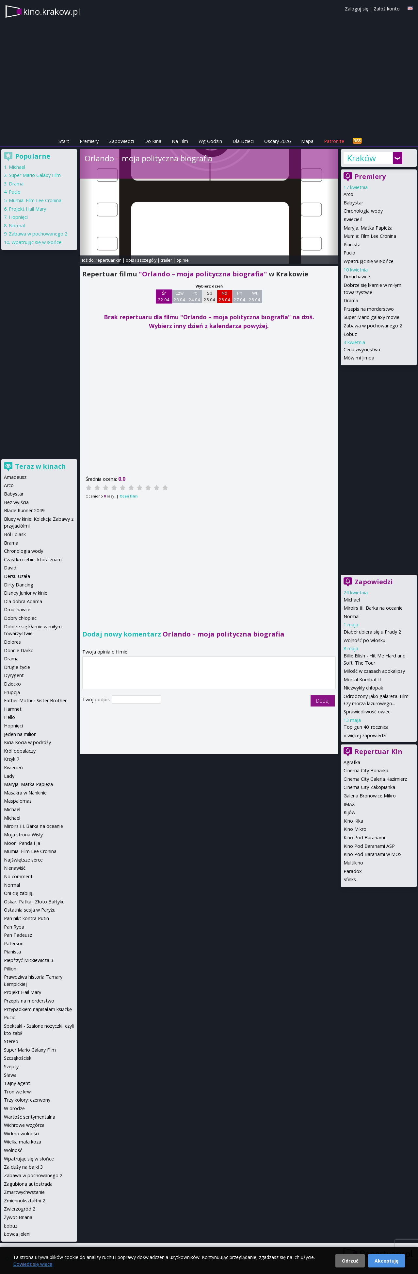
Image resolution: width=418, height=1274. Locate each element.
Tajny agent (17, 1083)
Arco (348, 194)
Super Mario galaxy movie (371, 317)
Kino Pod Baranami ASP (369, 846)
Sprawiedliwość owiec (367, 711)
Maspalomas (18, 801)
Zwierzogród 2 (19, 1209)
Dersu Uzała (17, 576)
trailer (166, 260)
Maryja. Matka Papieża (368, 228)
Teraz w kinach (40, 466)
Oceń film (128, 496)
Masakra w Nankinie (25, 793)
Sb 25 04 (209, 296)
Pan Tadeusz (18, 935)
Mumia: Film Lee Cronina (370, 236)
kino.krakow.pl (51, 11)
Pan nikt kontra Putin (26, 918)
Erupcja (12, 692)
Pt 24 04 (194, 296)
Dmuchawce (357, 276)
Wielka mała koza (22, 1142)
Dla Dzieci (243, 141)
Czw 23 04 (179, 296)
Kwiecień (353, 219)
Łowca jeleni (17, 1234)
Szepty (11, 1066)
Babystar (353, 203)
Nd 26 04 (224, 296)
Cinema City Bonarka (366, 770)
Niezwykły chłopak (363, 688)
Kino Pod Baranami (364, 837)
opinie (182, 260)
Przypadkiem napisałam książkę (38, 1009)
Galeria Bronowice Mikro (370, 796)
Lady (9, 776)
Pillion (10, 969)
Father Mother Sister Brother (35, 700)
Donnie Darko (19, 650)
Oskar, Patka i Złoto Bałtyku (34, 902)
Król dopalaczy (20, 751)
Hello (9, 717)
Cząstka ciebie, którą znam (33, 559)
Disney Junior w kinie (25, 593)
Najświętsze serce (23, 860)
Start (63, 141)
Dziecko (12, 684)
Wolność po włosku (364, 640)
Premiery (89, 141)
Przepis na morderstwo (369, 309)
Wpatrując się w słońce (369, 261)
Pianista (352, 244)
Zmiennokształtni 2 (24, 1200)
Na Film (180, 141)
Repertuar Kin (378, 751)
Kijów (349, 812)
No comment (18, 876)
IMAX (349, 804)
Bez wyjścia (16, 502)
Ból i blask (15, 534)
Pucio (349, 253)
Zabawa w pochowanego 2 (373, 326)
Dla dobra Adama (23, 601)
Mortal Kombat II (362, 679)
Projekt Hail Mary (27, 209)
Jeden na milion (20, 734)
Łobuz (350, 334)
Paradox (353, 871)
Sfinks (350, 879)
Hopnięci (18, 217)
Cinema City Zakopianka (369, 787)
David (10, 568)
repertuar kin (108, 260)
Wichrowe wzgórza (24, 1125)
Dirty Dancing (18, 585)
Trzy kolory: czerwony (27, 1100)
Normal (352, 616)
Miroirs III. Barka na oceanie (373, 608)
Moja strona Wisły (23, 834)
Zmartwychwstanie (24, 1192)
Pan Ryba (14, 927)
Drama (351, 300)
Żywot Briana (18, 1217)
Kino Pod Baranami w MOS (373, 854)
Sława (10, 1075)
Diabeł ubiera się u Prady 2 (372, 632)
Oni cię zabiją (18, 893)
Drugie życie (17, 667)
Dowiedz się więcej (33, 1264)
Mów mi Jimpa (359, 358)
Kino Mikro (355, 829)
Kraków (361, 158)
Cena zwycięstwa (362, 349)
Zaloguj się (356, 9)
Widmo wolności (21, 1133)
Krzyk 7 (11, 759)
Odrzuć (350, 1261)
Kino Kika (353, 821)
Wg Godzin (210, 141)
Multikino (353, 863)
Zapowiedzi (121, 141)
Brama (11, 543)
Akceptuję (386, 1261)
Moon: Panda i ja (22, 843)
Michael (352, 600)
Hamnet (13, 709)
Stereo (11, 1041)
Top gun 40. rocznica (366, 727)
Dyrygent (14, 675)
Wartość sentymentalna (29, 1117)
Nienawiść (14, 868)
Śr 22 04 (163, 296)
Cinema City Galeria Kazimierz (375, 779)
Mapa (307, 141)
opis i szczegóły (141, 260)
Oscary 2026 (277, 141)
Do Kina (152, 141)
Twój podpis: (97, 699)
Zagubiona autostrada (28, 1184)
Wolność (13, 1150)
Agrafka (352, 762)
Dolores (12, 642)
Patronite (334, 141)
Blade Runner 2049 (24, 510)
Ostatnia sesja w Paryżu (30, 910)
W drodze (14, 1108)
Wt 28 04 (254, 296)
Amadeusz (15, 477)
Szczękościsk (17, 1058)
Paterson (14, 943)
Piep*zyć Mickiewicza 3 (28, 960)
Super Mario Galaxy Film (35, 175)
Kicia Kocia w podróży (27, 742)
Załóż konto (387, 9)
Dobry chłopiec (20, 618)
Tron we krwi (18, 1092)
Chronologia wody (363, 211)
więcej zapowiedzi (366, 735)
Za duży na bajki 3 (23, 1167)
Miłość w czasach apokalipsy (374, 671)
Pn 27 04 (239, 296)
